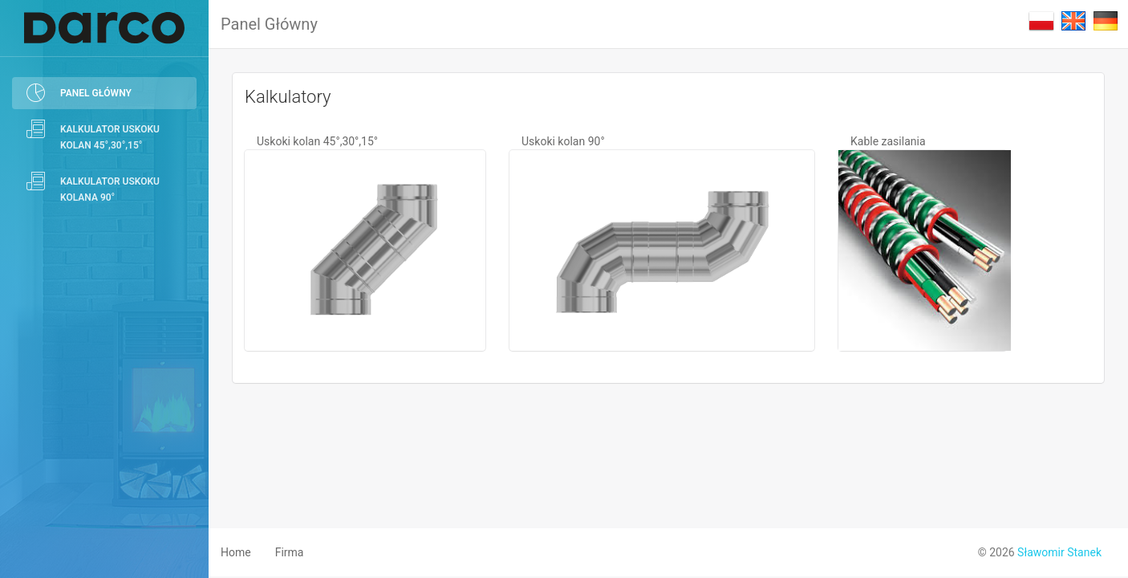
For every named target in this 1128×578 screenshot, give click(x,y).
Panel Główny (269, 24)
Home (236, 552)
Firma (289, 552)
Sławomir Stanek (1059, 552)
